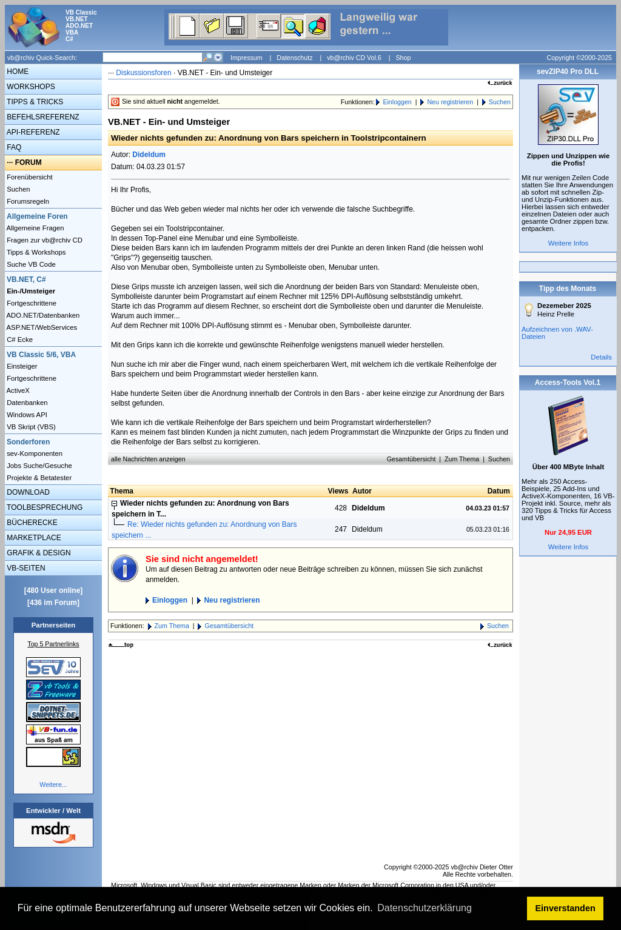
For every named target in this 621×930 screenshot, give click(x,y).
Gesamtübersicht (411, 459)
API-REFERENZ (32, 132)
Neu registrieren (450, 101)
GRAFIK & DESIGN (38, 553)
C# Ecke (19, 339)
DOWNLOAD (27, 492)
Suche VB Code (30, 264)
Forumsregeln (27, 201)
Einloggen (397, 101)
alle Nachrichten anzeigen (148, 459)
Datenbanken (26, 402)
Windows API (26, 414)
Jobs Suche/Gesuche (38, 465)
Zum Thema (462, 459)
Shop (403, 57)
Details (601, 357)
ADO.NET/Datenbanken (42, 315)
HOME (17, 71)
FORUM (28, 162)
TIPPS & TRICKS (34, 102)
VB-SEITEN (25, 568)
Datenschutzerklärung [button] (424, 908)
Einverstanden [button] (565, 908)
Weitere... (53, 784)
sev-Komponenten (33, 453)
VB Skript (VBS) (30, 426)
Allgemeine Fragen (34, 228)
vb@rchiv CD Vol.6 (354, 57)
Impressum (246, 57)
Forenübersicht (29, 177)
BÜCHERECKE (31, 522)
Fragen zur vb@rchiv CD (43, 240)
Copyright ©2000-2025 (579, 57)
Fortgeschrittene (30, 303)
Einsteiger (21, 366)
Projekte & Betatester (38, 477)
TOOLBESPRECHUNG (43, 507)
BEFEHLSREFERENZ (42, 117)
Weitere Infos (568, 243)
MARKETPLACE (33, 538)
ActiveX (17, 390)
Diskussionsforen (143, 73)
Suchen (17, 189)
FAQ (13, 147)
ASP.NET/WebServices (41, 327)
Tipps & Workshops (35, 252)
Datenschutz (294, 57)
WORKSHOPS (30, 86)
